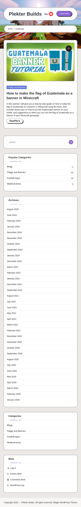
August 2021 (13, 296)
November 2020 (14, 342)
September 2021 (15, 290)
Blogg (9, 166)
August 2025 (13, 209)
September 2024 (15, 250)
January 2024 (13, 255)
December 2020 (14, 336)
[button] (64, 13)
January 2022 (13, 278)
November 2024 (14, 238)
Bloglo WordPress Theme (65, 502)
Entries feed (16, 474)
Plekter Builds (25, 14)
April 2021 (11, 319)
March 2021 (12, 325)
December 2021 (14, 284)
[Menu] (45, 14)
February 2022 (14, 273)
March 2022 (12, 267)
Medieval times (14, 184)
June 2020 (12, 371)
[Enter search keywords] (40, 142)
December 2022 (14, 261)
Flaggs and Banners (16, 87)
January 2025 (13, 226)
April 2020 (11, 382)
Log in (13, 468)
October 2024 (13, 244)
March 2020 (12, 388)
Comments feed (17, 479)
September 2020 (15, 353)
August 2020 (13, 359)
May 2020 (11, 376)
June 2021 (12, 307)
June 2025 (12, 215)
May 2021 (11, 313)
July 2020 (11, 365)
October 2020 (13, 348)
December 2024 (14, 232)
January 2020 (13, 400)
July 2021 (11, 301)
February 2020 (14, 394)
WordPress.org (17, 485)
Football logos (13, 178)
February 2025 (14, 221)
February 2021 (14, 330)
